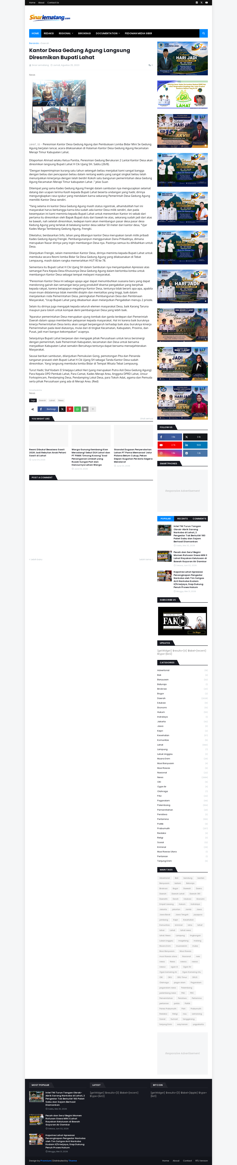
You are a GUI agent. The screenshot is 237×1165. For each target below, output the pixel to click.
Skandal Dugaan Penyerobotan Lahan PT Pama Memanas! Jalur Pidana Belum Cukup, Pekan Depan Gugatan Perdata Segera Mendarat (133, 455)
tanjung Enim (182, 861)
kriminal (182, 847)
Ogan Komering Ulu (191, 972)
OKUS (194, 977)
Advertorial (182, 670)
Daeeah (187, 888)
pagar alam (179, 982)
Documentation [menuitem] (106, 33)
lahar (162, 930)
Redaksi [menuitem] (49, 33)
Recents (182, 518)
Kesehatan (182, 735)
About (41, 2)
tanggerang (189, 1019)
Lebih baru (36, 559)
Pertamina (182, 819)
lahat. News (165, 935)
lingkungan (195, 935)
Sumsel (174, 1019)
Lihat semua (146, 418)
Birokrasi (182, 689)
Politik (182, 824)
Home (32, 2)
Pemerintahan (182, 810)
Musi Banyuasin (182, 763)
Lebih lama (145, 559)
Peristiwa (182, 814)
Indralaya (182, 717)
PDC (192, 993)
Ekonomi (182, 707)
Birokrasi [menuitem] (84, 33)
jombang (163, 919)
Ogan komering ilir (168, 972)
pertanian (182, 856)
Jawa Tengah (181, 914)
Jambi (188, 909)
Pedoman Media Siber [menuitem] (138, 33)
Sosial (182, 842)
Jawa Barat (164, 914)
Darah (176, 899)
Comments (199, 518)
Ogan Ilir (182, 787)
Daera (199, 888)
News (61, 400)
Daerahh (163, 899)
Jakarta (182, 721)
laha (190, 925)
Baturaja (182, 684)
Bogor (182, 693)
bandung (188, 878)
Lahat (52, 400)
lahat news (185, 930)
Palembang (182, 805)
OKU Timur (182, 977)
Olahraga (182, 791)
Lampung (182, 749)
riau (185, 1013)
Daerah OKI (195, 893)
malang (197, 940)
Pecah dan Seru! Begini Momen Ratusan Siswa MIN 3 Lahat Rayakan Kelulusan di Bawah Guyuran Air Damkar (190, 557)
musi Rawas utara (182, 852)
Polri (183, 1008)
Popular (166, 518)
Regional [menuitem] (65, 33)
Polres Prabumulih (167, 1008)
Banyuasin (182, 680)
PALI (182, 796)
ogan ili (174, 966)
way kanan (182, 1024)
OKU (170, 977)
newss (183, 961)
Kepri (182, 731)
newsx (195, 961)
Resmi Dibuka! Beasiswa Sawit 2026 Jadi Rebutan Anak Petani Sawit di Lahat (47, 452)
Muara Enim (182, 759)
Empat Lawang (166, 904)
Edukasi (182, 703)
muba (195, 946)
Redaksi (182, 833)
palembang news (167, 993)
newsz (162, 966)
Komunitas (182, 740)
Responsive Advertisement (182, 491)
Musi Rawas (182, 768)
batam (178, 883)
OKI (182, 782)
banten (201, 878)
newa (162, 961)
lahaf (199, 925)
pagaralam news (167, 987)
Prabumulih (182, 828)
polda (177, 1003)
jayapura (198, 914)
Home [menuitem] (35, 33)
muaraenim (181, 946)
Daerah (45, 43)
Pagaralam (182, 801)
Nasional (182, 773)
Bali (182, 675)
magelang (183, 940)
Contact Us (53, 2)
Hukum (182, 712)
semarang (197, 1013)
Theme (72, 1160)
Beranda (34, 43)
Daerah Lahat (178, 893)
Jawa (182, 726)
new (198, 956)
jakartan (176, 909)
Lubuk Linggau (182, 754)
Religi (182, 838)
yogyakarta (198, 1024)
